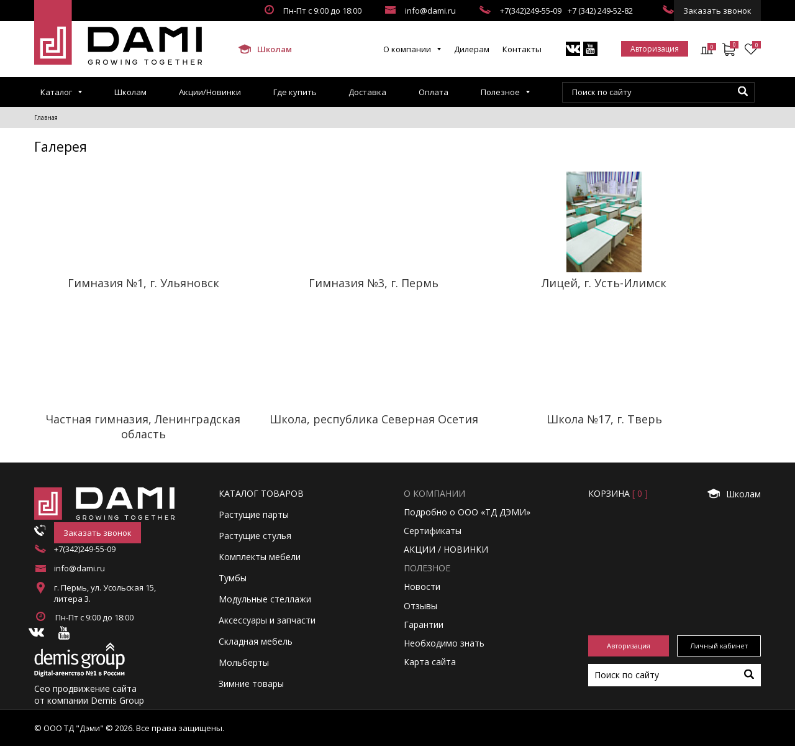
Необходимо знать (444, 643)
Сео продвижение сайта (85, 688)
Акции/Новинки (210, 92)
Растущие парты (254, 514)
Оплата (433, 92)
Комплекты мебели (260, 557)
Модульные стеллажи (265, 599)
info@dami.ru (430, 10)
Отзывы (420, 606)
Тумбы (233, 578)
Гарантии (423, 624)
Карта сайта (430, 662)
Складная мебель (256, 641)
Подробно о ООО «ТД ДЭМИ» (467, 512)
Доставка (367, 92)
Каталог (56, 92)
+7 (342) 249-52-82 (600, 10)
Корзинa (618, 493)
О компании (407, 49)
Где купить (295, 92)
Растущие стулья (255, 535)
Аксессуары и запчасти (267, 620)
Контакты (522, 49)
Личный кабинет (719, 645)
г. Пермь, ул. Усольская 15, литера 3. (105, 593)
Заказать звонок (717, 10)
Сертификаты (432, 530)
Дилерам (471, 49)
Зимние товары (251, 683)
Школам (264, 49)
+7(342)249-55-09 (530, 10)
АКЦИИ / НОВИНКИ (446, 549)
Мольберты (244, 662)
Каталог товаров (261, 493)
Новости (422, 586)
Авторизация (654, 49)
